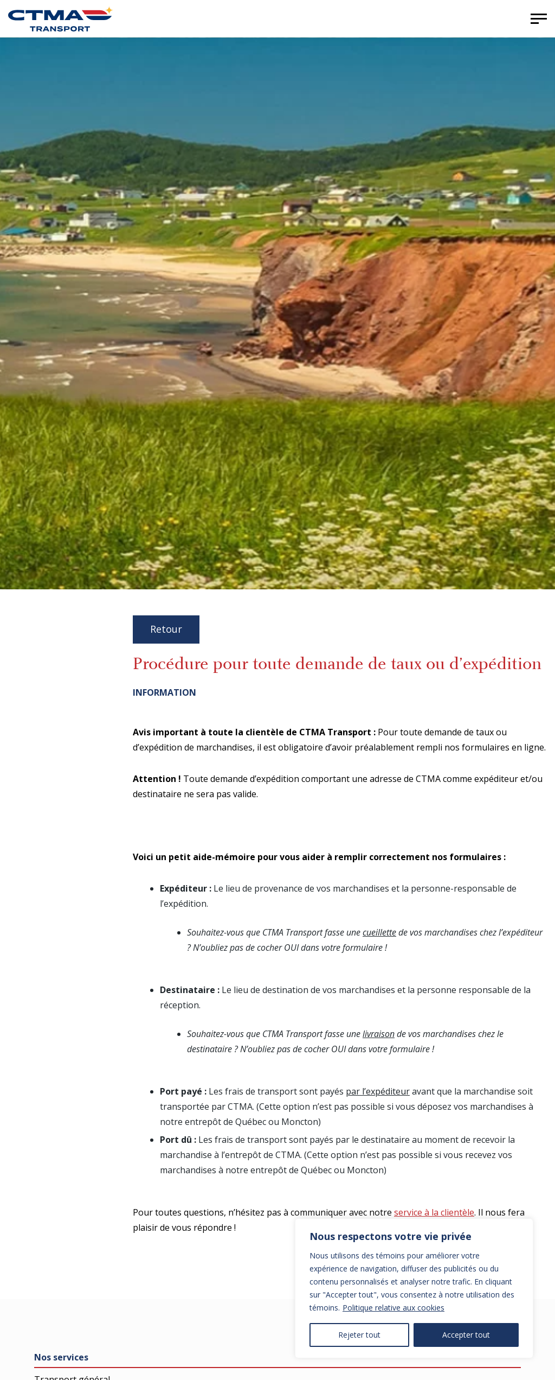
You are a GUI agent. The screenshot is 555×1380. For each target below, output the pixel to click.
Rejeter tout (359, 1335)
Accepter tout (466, 1335)
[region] (414, 1288)
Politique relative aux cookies (393, 1307)
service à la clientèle (434, 1212)
